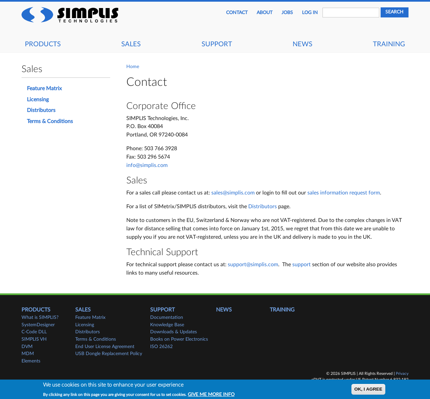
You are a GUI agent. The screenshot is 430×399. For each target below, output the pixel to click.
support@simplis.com (253, 264)
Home (132, 66)
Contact (237, 12)
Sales (131, 44)
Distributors (262, 206)
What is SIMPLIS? (40, 317)
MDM (28, 353)
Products (43, 44)
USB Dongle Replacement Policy (108, 353)
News (302, 44)
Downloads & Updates (173, 332)
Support (217, 44)
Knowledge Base (167, 325)
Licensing (38, 99)
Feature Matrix (44, 88)
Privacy (402, 374)
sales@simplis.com (233, 192)
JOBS (287, 12)
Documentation (166, 317)
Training (389, 44)
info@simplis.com (147, 165)
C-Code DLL (34, 332)
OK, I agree (368, 391)
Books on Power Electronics (179, 339)
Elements (31, 361)
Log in (310, 12)
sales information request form (343, 192)
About (264, 12)
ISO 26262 (161, 346)
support (301, 264)
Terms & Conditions (50, 121)
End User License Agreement (104, 346)
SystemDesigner (38, 325)
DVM (27, 346)
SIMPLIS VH (34, 339)
